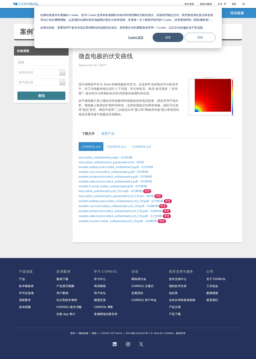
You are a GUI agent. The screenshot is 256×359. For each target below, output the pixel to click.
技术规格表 (26, 286)
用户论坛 (100, 293)
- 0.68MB (119, 206)
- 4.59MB (111, 191)
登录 (234, 3)
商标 (94, 333)
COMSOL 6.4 (91, 146)
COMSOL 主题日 (142, 286)
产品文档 (175, 307)
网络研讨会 (138, 279)
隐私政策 (83, 333)
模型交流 (100, 300)
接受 (168, 37)
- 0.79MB (121, 201)
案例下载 (33, 31)
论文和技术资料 (66, 300)
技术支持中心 (178, 279)
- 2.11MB (121, 216)
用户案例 (62, 293)
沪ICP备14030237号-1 (138, 333)
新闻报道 (212, 293)
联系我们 (212, 300)
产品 (22, 279)
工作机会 (212, 286)
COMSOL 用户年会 (144, 300)
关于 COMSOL (216, 279)
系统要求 (25, 300)
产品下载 (175, 314)
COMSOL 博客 (103, 307)
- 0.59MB (116, 167)
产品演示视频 (65, 286)
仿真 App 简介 (65, 314)
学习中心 (100, 279)
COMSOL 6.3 (116, 146)
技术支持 (189, 3)
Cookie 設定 (135, 37)
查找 (41, 95)
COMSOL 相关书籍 (69, 307)
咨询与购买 (206, 3)
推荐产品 (107, 133)
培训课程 (100, 286)
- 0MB (111, 162)
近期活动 (137, 293)
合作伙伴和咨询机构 (182, 300)
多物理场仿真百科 (106, 314)
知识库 (173, 293)
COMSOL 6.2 (141, 146)
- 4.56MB (106, 157)
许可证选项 (26, 293)
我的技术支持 (178, 286)
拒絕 (200, 37)
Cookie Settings (111, 333)
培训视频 (237, 13)
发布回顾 (25, 307)
